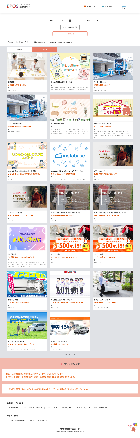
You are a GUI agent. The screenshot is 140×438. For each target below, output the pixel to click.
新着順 (19, 49)
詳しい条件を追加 (70, 27)
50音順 (44, 49)
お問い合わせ (100, 407)
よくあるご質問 (82, 407)
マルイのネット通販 (38, 420)
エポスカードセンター (32, 407)
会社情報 (13, 407)
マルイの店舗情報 (17, 420)
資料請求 (66, 407)
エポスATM (52, 407)
